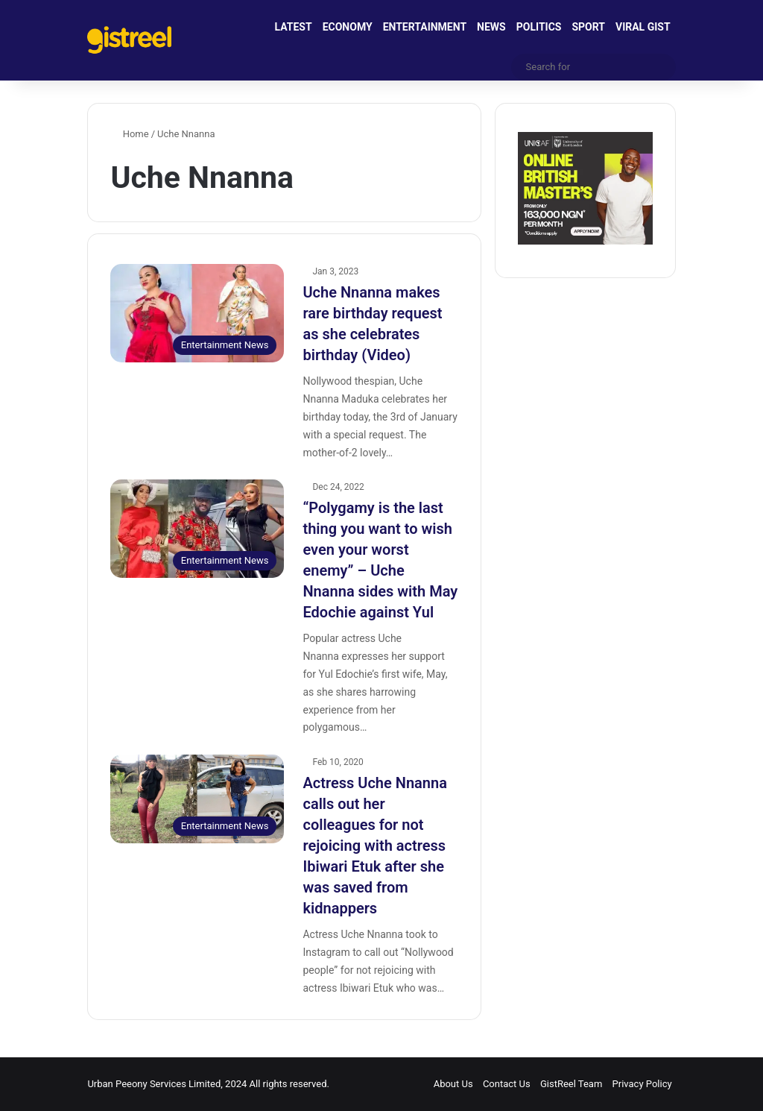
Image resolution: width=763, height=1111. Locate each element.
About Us (453, 1083)
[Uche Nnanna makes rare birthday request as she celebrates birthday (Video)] (197, 313)
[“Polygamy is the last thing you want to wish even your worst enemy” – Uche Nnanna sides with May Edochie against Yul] (197, 528)
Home (129, 133)
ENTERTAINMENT (424, 27)
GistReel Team (571, 1083)
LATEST (293, 27)
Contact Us (507, 1083)
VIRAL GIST (643, 27)
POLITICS (539, 27)
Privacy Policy (642, 1083)
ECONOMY (348, 27)
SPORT (588, 27)
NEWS (491, 27)
